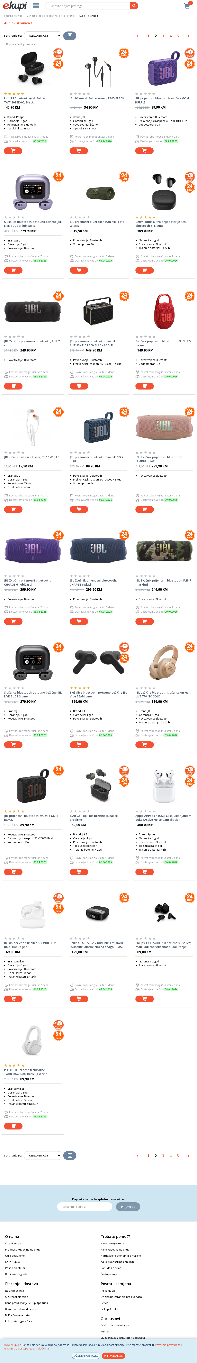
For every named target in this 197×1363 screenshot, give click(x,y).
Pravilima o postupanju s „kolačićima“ (27, 1348)
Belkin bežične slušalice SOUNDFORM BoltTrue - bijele (30, 945)
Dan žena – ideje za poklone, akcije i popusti (51, 15)
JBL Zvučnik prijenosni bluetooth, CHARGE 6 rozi (158, 459)
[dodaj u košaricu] (13, 150)
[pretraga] (134, 5)
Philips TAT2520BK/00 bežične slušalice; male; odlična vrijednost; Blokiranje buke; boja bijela (163, 945)
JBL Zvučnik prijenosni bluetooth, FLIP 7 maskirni (163, 582)
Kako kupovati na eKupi (115, 1249)
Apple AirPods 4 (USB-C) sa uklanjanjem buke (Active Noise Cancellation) (163, 818)
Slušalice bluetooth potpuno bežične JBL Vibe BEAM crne (98, 694)
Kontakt (105, 1331)
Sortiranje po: (13, 35)
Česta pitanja (109, 1274)
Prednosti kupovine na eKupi (23, 1249)
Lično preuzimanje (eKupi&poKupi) (26, 1303)
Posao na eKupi (15, 1268)
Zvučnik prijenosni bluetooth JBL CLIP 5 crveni (163, 343)
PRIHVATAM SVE (113, 1355)
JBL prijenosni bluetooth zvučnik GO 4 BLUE (96, 459)
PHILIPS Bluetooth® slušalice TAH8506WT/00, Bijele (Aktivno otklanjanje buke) (25, 1072)
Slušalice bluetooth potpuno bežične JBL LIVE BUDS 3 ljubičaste (33, 224)
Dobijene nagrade (16, 1274)
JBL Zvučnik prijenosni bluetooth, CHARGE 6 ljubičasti (27, 582)
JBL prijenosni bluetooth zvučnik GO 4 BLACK (31, 818)
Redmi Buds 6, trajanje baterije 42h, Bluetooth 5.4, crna (161, 224)
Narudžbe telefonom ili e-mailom (121, 1255)
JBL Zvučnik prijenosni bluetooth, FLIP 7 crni (32, 343)
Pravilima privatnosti (167, 1345)
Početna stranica (13, 15)
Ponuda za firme (111, 1268)
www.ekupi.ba (12, 1345)
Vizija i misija (13, 1243)
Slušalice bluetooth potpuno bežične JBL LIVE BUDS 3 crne (33, 694)
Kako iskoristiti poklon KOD (117, 1262)
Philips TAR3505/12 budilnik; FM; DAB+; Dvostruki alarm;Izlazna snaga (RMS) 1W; (97, 945)
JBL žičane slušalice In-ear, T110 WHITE (31, 457)
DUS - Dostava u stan (18, 1315)
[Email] (84, 1206)
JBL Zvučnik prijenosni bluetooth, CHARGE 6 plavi (93, 582)
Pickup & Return (110, 1309)
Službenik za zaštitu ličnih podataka (123, 1337)
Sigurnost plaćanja (16, 1297)
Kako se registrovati (113, 1243)
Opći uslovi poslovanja (115, 1325)
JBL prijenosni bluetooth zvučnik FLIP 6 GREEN (97, 224)
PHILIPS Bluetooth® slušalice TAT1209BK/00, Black (24, 100)
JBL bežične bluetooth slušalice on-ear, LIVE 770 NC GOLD (163, 694)
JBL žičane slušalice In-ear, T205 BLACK (97, 98)
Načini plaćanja (14, 1290)
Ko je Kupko (12, 1262)
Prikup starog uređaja (18, 1321)
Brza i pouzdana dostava (20, 1309)
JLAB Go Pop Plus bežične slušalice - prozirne (95, 818)
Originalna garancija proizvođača (121, 1297)
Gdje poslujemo (15, 1255)
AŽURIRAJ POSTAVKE (86, 1355)
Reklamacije (108, 1290)
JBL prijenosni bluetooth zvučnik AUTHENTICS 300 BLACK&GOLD (93, 343)
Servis (104, 1303)
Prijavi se (128, 1207)
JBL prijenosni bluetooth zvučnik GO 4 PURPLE (162, 100)
